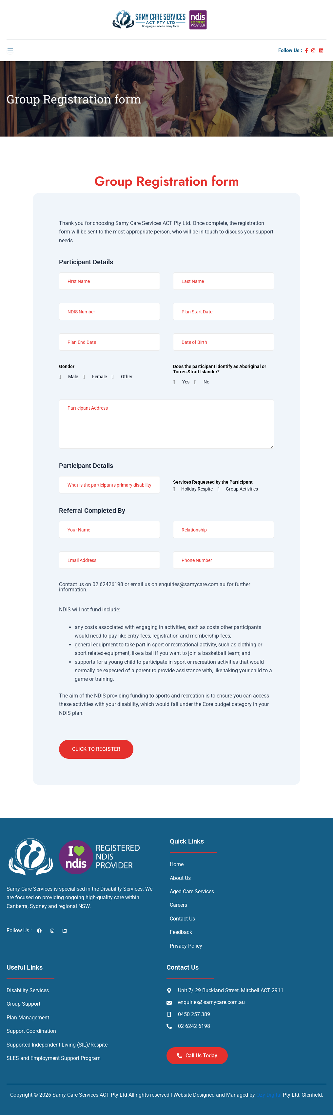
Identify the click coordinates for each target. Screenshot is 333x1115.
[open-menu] (10, 50)
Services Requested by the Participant (213, 482)
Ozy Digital (269, 1095)
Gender (66, 366)
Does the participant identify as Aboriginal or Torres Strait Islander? (219, 369)
